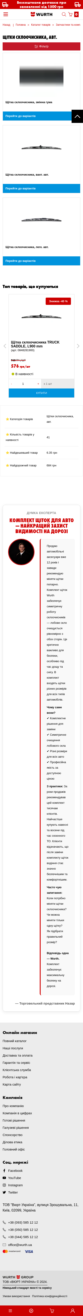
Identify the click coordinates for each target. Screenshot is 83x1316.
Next (76, 346)
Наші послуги (13, 1048)
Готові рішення (14, 1120)
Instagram (15, 1185)
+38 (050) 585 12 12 (23, 1230)
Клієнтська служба (17, 1070)
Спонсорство (12, 1135)
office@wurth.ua (20, 1245)
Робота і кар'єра (15, 1077)
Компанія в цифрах (17, 1113)
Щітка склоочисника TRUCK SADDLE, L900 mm (41, 346)
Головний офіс (14, 1149)
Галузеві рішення (16, 1127)
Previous (9, 346)
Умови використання (16, 1296)
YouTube (14, 1178)
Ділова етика (12, 1142)
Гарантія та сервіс (16, 1062)
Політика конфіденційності (49, 1296)
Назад (6, 24)
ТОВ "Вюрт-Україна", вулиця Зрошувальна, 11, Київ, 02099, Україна (41, 1207)
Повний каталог (15, 1041)
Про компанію (13, 1106)
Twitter (13, 1192)
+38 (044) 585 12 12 (23, 1237)
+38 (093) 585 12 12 (23, 1222)
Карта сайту (12, 1084)
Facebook (15, 1170)
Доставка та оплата (17, 1055)
